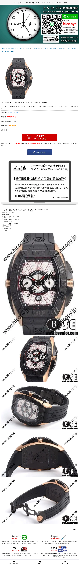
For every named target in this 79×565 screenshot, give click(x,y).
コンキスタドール (36, 48)
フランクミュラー (25, 48)
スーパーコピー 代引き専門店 (10, 48)
